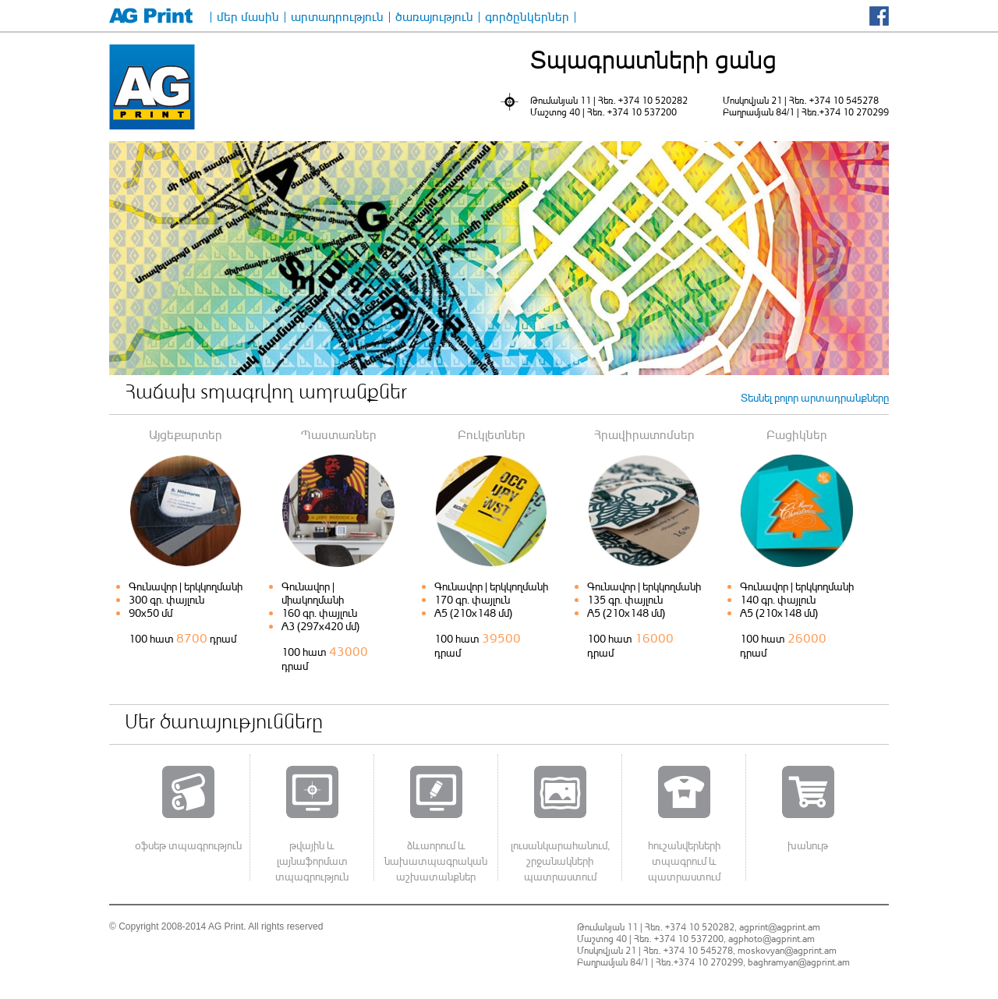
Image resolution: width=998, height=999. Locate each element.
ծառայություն (434, 17)
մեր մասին (248, 17)
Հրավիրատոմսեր (644, 434)
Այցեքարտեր (185, 434)
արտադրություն (337, 17)
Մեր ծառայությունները (224, 723)
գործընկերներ (527, 17)
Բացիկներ (796, 434)
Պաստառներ (339, 434)
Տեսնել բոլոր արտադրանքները (815, 397)
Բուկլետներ (492, 434)
